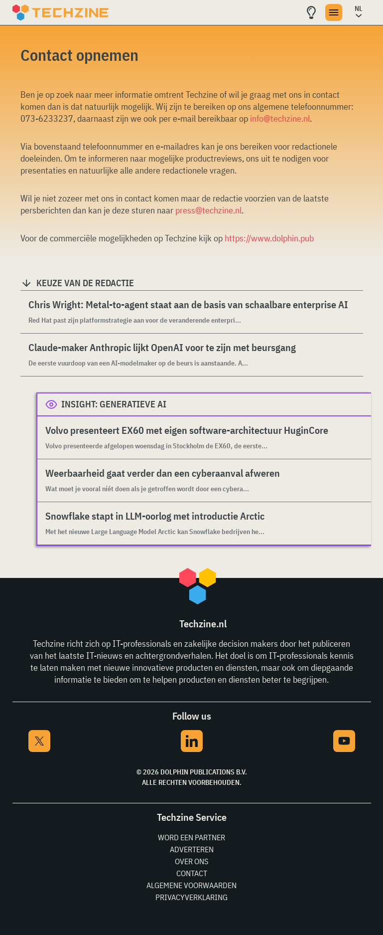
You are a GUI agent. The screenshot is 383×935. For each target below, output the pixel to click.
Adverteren (192, 849)
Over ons (191, 861)
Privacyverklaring (191, 897)
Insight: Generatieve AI (113, 404)
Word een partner (191, 837)
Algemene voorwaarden (191, 885)
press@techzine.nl (208, 210)
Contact (191, 873)
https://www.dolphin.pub (269, 238)
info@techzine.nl (280, 118)
